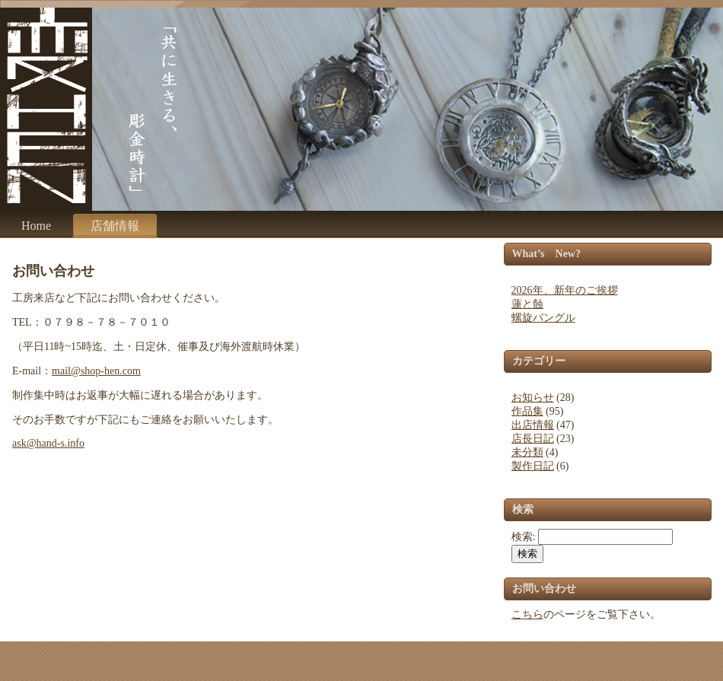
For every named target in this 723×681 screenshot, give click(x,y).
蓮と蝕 (527, 304)
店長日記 (532, 438)
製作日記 (532, 466)
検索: (523, 537)
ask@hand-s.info (48, 443)
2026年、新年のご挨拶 (564, 290)
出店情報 (532, 425)
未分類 (527, 452)
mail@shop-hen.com (96, 371)
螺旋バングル (543, 317)
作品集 (527, 411)
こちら (527, 614)
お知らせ (532, 397)
